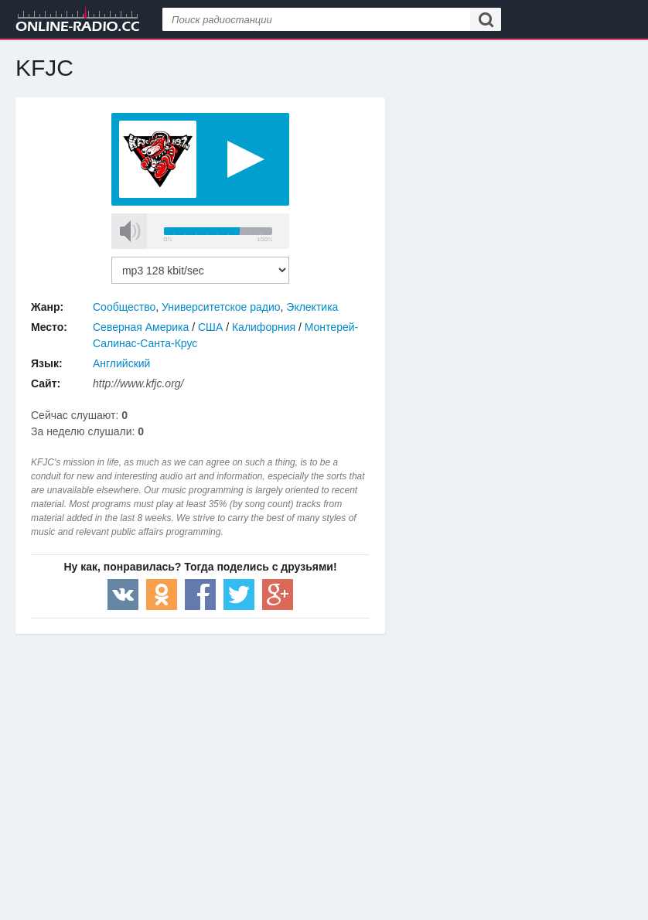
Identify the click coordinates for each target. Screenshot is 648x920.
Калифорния (263, 327)
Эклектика (312, 307)
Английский (121, 363)
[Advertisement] (200, 757)
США (210, 327)
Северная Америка (141, 327)
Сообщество (124, 307)
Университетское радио (221, 307)
